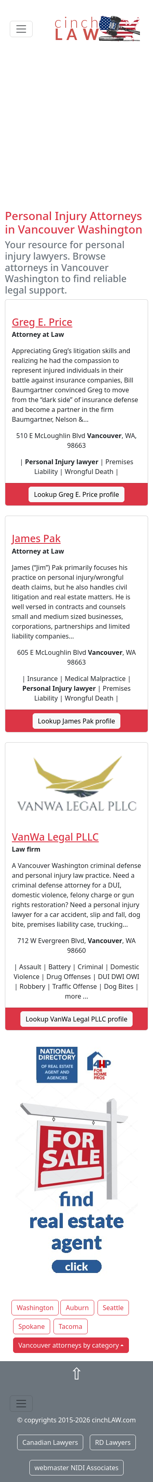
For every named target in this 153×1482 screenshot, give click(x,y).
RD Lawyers (113, 1442)
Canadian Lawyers (50, 1442)
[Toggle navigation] (21, 29)
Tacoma (70, 1326)
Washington (35, 1307)
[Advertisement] (76, 128)
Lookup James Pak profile (76, 721)
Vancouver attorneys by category (68, 1345)
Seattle (113, 1307)
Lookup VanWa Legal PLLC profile (77, 1019)
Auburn (77, 1307)
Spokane (31, 1326)
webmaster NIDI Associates (77, 1467)
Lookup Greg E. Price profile (76, 494)
